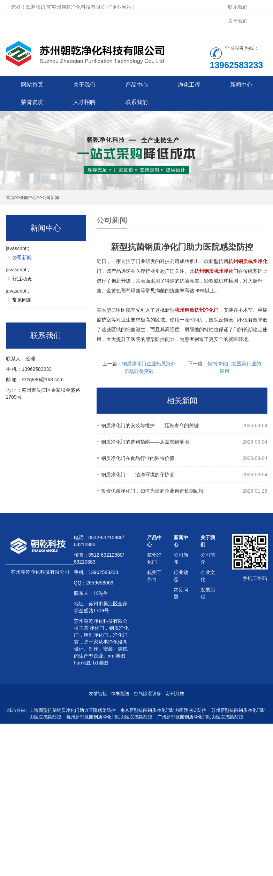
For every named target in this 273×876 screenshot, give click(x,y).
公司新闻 (50, 197)
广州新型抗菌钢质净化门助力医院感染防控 (200, 716)
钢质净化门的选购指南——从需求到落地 (145, 442)
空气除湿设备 (147, 693)
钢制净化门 (96, 635)
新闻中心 (241, 85)
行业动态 (22, 278)
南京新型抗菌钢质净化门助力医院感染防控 (163, 710)
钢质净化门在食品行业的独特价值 (137, 458)
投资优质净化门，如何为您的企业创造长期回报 (152, 491)
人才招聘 (84, 102)
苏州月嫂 (175, 693)
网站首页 (32, 85)
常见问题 (22, 300)
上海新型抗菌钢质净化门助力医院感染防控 (73, 710)
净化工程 (189, 85)
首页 (10, 197)
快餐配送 (120, 693)
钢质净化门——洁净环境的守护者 (137, 474)
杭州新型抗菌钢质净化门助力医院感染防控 (109, 716)
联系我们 (238, 7)
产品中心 (137, 85)
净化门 (97, 628)
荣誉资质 (32, 102)
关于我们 (238, 21)
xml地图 (117, 656)
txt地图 (100, 663)
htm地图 (83, 663)
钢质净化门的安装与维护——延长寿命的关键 (150, 425)
